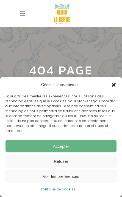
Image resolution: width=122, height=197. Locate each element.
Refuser (61, 161)
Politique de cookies (58, 189)
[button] (114, 85)
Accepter (61, 146)
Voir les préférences (61, 176)
